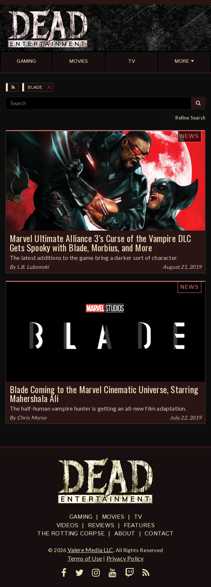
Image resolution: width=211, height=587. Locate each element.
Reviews (101, 525)
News (189, 136)
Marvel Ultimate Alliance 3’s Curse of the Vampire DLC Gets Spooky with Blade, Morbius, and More (100, 242)
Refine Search (190, 118)
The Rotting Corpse (71, 533)
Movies (113, 517)
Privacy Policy (125, 558)
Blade (35, 87)
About (124, 533)
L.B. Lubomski (33, 267)
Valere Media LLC (90, 549)
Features (139, 525)
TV (138, 517)
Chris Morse (31, 417)
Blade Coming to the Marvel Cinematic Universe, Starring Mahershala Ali (104, 393)
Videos (67, 525)
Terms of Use (84, 558)
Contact (159, 533)
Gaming (80, 517)
